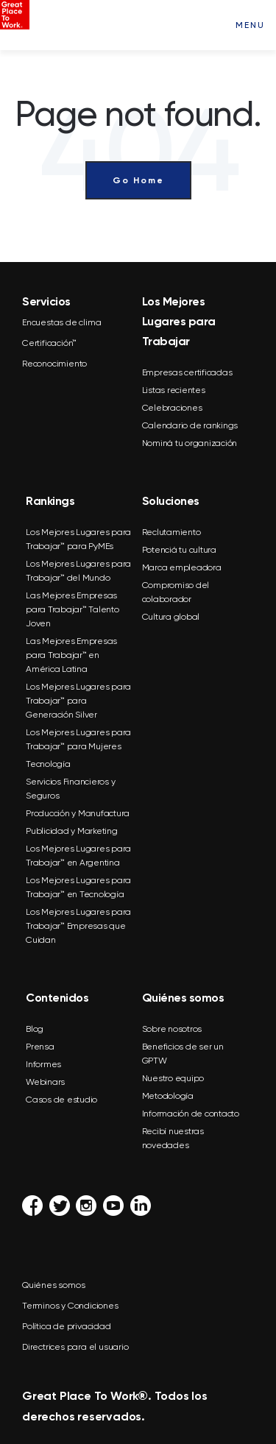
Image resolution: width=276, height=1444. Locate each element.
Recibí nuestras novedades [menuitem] (173, 1138)
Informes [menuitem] (43, 1064)
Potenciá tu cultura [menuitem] (179, 550)
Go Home (138, 180)
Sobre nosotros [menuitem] (172, 1029)
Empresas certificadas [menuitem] (187, 372)
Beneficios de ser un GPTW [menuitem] (183, 1053)
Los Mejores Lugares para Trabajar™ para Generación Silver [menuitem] (78, 701)
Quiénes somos (53, 1285)
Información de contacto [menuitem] (190, 1113)
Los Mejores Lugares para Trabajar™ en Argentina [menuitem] (78, 855)
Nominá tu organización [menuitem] (190, 443)
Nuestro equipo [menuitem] (173, 1078)
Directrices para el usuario (75, 1347)
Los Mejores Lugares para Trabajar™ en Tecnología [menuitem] (78, 887)
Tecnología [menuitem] (48, 764)
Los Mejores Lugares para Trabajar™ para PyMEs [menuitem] (78, 539)
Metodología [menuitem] (168, 1096)
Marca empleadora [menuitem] (182, 567)
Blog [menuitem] (34, 1029)
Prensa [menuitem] (40, 1046)
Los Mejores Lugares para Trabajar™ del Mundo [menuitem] (78, 571)
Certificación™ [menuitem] (49, 343)
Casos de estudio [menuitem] (61, 1099)
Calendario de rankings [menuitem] (190, 425)
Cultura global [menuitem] (171, 617)
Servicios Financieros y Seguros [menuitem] (70, 788)
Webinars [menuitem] (45, 1082)
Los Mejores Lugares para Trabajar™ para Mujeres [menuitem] (78, 739)
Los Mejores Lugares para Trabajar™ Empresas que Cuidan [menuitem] (78, 926)
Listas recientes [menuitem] (173, 390)
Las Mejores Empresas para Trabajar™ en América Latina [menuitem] (71, 655)
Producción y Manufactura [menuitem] (78, 813)
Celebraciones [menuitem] (172, 408)
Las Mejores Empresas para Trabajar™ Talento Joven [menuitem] (72, 609)
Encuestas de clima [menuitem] (61, 322)
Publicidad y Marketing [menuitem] (72, 831)
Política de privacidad (66, 1326)
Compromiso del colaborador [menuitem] (176, 592)
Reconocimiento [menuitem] (54, 363)
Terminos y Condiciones (70, 1305)
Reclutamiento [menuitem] (171, 532)
